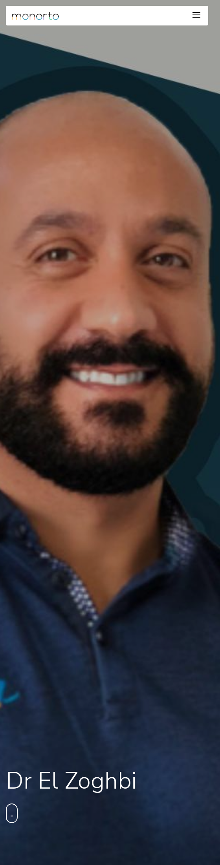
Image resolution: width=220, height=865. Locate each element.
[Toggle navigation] (196, 15)
